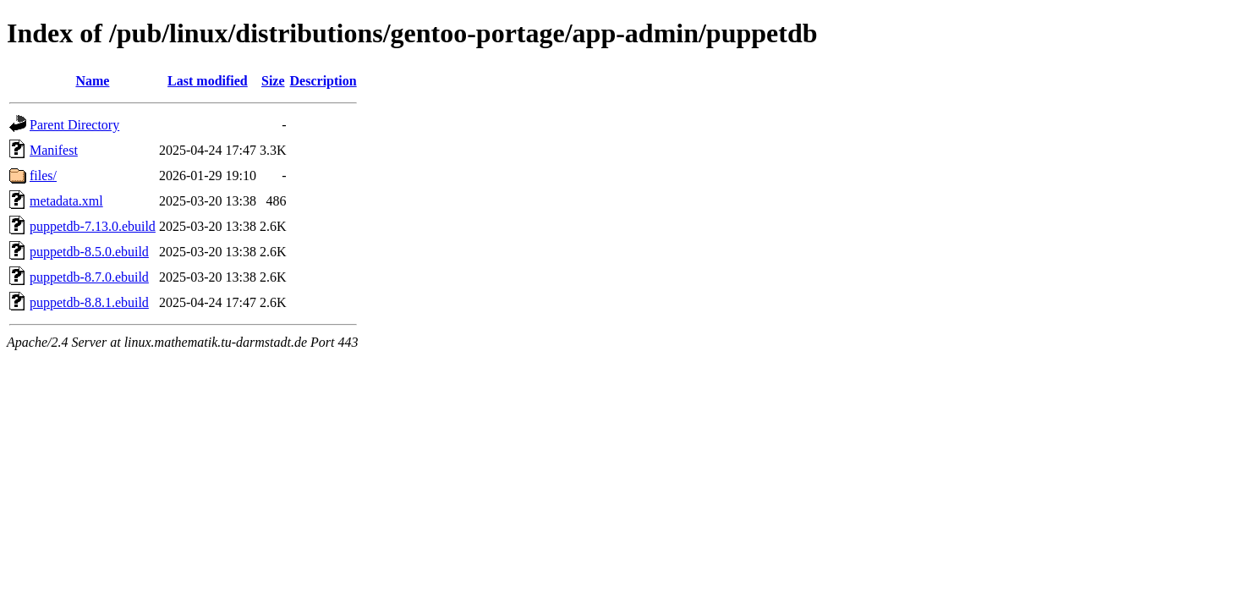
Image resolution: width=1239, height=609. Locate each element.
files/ (43, 175)
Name (92, 81)
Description (323, 81)
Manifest (54, 150)
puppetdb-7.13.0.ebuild (93, 226)
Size (273, 81)
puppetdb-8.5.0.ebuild (89, 251)
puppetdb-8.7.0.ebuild (89, 277)
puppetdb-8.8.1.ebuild (89, 302)
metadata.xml (66, 201)
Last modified (207, 81)
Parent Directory (74, 125)
